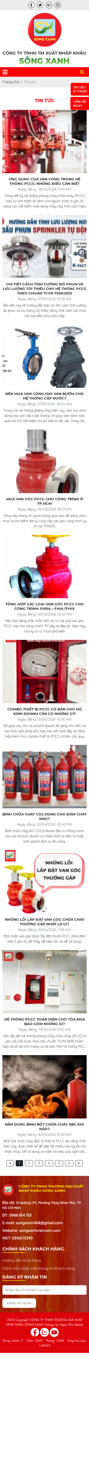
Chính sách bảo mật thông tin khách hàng (38, 1268)
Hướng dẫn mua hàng (21, 1260)
